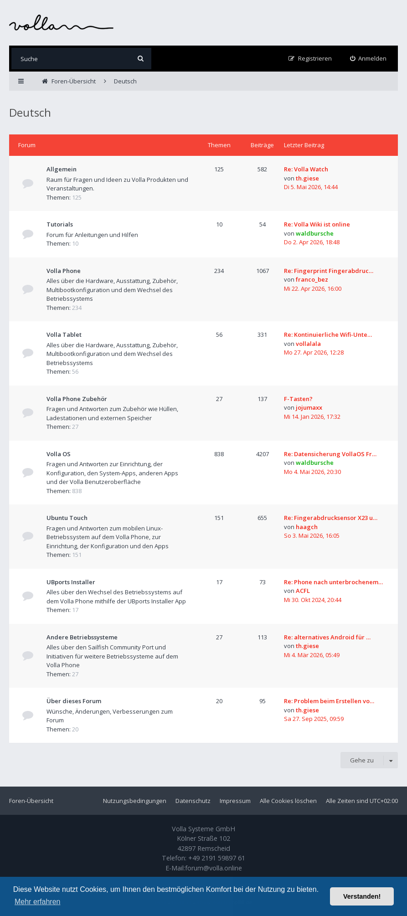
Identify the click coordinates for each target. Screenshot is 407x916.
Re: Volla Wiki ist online (317, 224)
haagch (307, 527)
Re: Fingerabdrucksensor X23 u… (330, 518)
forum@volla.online (213, 868)
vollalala (308, 344)
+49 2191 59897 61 (216, 858)
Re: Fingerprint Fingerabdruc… (328, 271)
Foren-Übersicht (31, 801)
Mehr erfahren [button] (38, 902)
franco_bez (312, 279)
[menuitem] (368, 58)
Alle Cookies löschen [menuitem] (288, 801)
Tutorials (59, 224)
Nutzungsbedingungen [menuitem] (134, 801)
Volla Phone (63, 271)
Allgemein (61, 169)
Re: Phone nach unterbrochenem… (333, 582)
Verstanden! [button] (362, 896)
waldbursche (315, 233)
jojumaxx (309, 407)
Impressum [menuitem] (235, 801)
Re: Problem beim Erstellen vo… (329, 701)
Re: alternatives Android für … (327, 637)
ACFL (303, 591)
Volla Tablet (64, 334)
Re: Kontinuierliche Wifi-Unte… (328, 334)
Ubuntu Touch (67, 518)
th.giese (307, 178)
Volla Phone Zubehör (76, 399)
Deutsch (30, 112)
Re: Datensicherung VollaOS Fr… (330, 454)
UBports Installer (70, 582)
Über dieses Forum (73, 701)
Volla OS (58, 454)
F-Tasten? (298, 399)
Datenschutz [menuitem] (193, 801)
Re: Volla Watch (306, 169)
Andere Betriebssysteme (82, 637)
